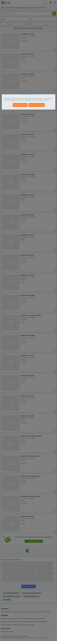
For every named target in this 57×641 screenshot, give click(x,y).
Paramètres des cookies (20, 104)
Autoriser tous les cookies (37, 104)
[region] (28, 102)
